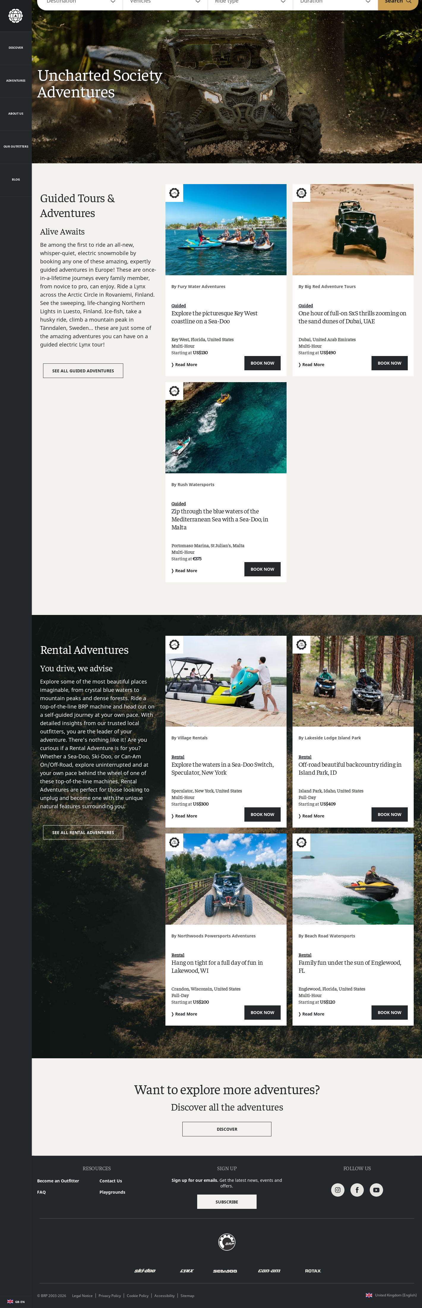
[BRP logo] (227, 1241)
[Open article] (226, 280)
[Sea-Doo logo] (225, 1271)
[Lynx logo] (187, 1271)
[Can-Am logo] (269, 1271)
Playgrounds (112, 1192)
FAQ (41, 1192)
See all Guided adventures (83, 371)
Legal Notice (82, 1295)
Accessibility (164, 1295)
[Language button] (16, 1302)
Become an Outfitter (58, 1181)
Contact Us (110, 1181)
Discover (227, 1129)
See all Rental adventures (83, 832)
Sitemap (187, 1295)
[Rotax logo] (313, 1271)
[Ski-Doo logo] (145, 1271)
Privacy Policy (110, 1295)
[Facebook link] (357, 1189)
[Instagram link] (337, 1189)
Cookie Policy (137, 1295)
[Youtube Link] (376, 1189)
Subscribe (227, 1202)
